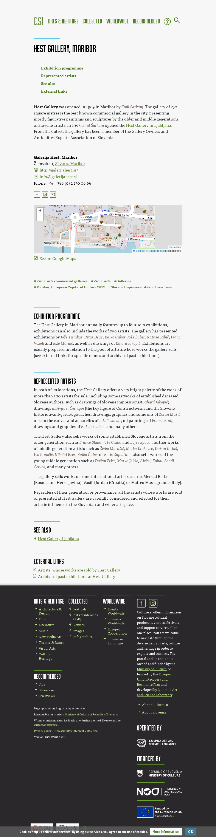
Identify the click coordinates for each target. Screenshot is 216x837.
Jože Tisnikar (71, 337)
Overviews (47, 696)
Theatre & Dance (51, 643)
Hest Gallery (46, 106)
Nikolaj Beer (65, 454)
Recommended (146, 21)
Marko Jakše (127, 461)
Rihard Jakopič (128, 343)
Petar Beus (93, 337)
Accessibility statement (69, 731)
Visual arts (101, 281)
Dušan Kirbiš (166, 448)
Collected (92, 21)
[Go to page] (177, 21)
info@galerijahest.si (58, 177)
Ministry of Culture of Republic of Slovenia (91, 714)
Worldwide (117, 21)
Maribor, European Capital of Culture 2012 (70, 287)
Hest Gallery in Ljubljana (148, 125)
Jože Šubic (136, 337)
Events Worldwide (116, 611)
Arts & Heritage (63, 21)
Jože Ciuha (112, 442)
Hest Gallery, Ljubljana (58, 538)
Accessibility (167, 21)
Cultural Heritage (45, 656)
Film (42, 619)
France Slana (90, 442)
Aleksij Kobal (151, 461)
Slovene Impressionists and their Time (141, 287)
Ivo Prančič (43, 454)
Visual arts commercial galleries (61, 281)
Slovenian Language (115, 641)
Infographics (83, 637)
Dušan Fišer (105, 461)
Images (78, 631)
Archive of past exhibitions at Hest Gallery (76, 576)
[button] (166, 831)
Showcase (46, 690)
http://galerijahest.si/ (59, 170)
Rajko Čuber (115, 337)
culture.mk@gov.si (46, 725)
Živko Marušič (112, 448)
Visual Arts (47, 648)
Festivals (80, 609)
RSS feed (92, 731)
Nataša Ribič (158, 337)
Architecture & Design (50, 611)
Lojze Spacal (141, 442)
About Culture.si (155, 705)
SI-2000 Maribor (70, 163)
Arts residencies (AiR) (85, 617)
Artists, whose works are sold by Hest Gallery (79, 570)
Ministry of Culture (151, 669)
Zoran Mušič (169, 414)
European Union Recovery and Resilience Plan (155, 679)
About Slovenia (154, 712)
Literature (46, 625)
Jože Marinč (63, 343)
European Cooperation (117, 631)
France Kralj (162, 420)
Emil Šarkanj (132, 107)
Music (43, 631)
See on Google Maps (58, 258)
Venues (79, 625)
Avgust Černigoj (70, 408)
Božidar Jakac (92, 426)
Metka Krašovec (139, 448)
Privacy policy (42, 731)
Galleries (123, 281)
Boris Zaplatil (115, 454)
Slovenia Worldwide (116, 621)
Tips (42, 684)
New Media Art (50, 637)
